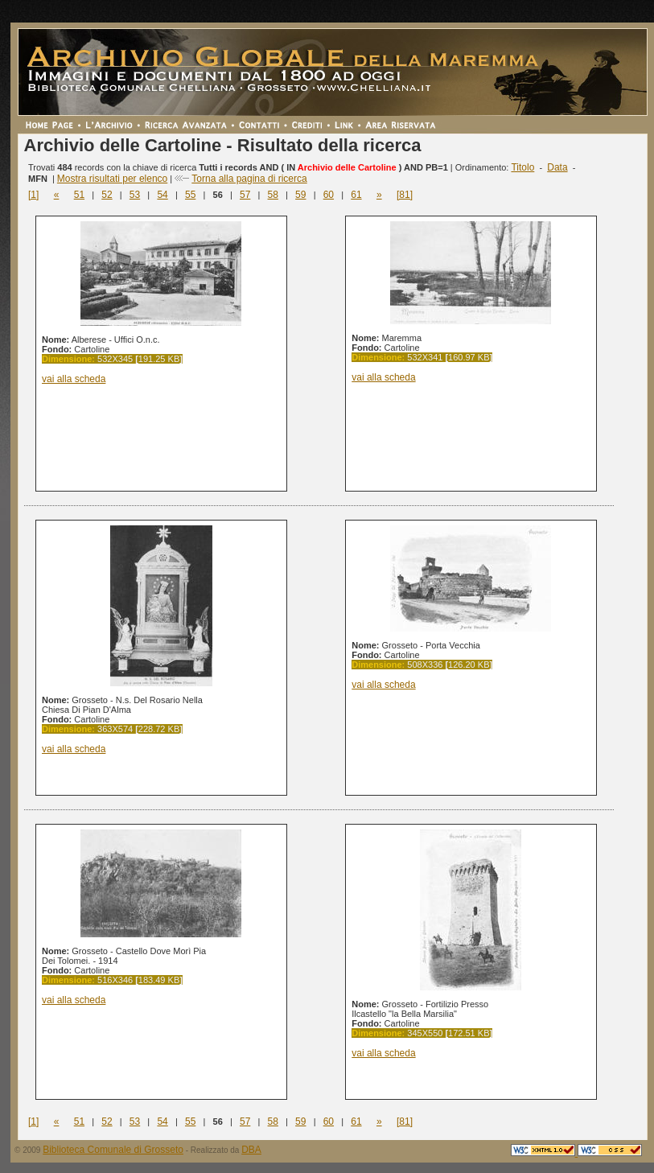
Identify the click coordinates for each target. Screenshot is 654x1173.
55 (190, 194)
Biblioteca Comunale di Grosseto (113, 1149)
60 (328, 194)
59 (300, 194)
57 (245, 194)
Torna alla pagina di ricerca (248, 178)
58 (273, 194)
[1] (33, 194)
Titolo (522, 167)
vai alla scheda (73, 379)
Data (557, 167)
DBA (251, 1149)
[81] (405, 194)
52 (106, 194)
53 (135, 194)
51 (79, 194)
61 (356, 194)
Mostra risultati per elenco (112, 178)
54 (162, 194)
